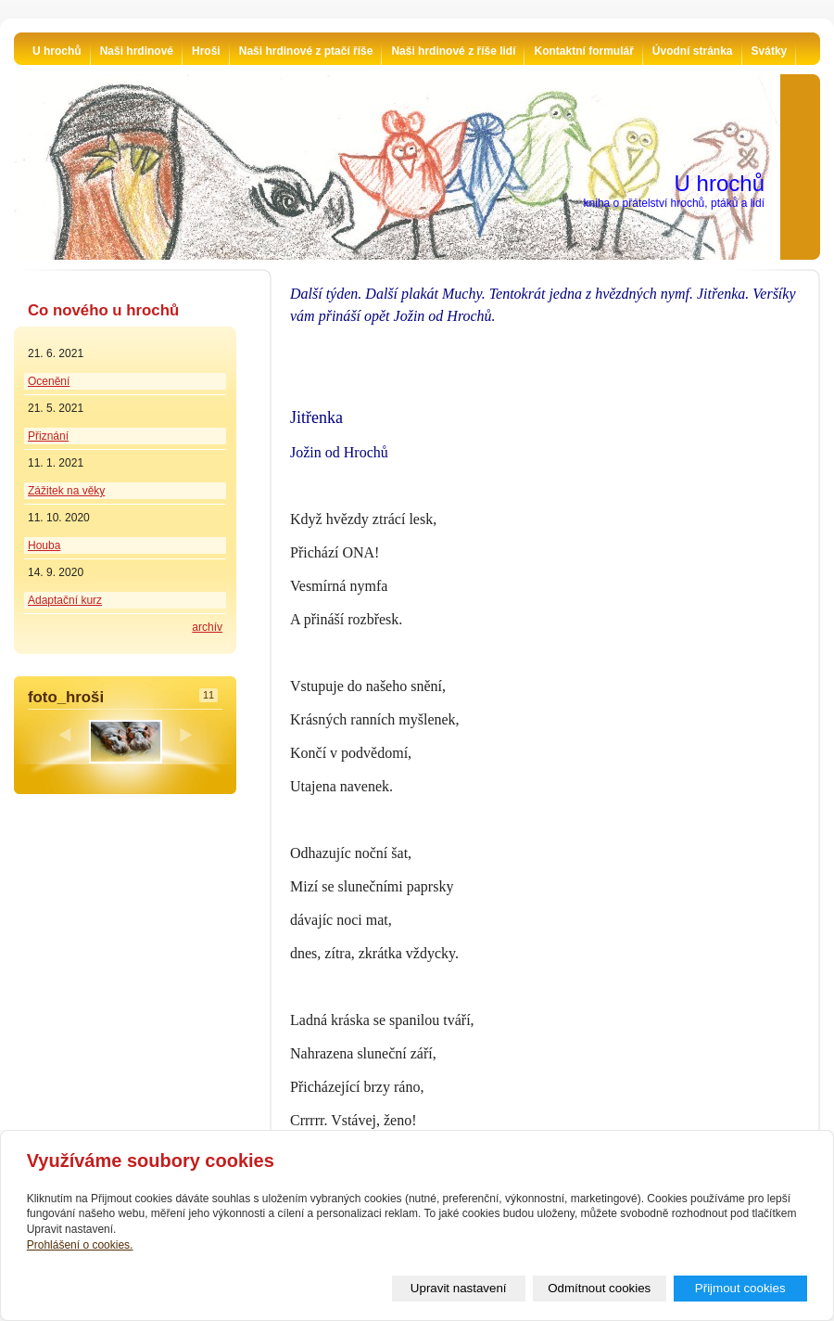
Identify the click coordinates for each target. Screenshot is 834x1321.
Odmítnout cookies (599, 1288)
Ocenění (49, 381)
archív (207, 627)
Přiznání (48, 436)
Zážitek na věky (66, 490)
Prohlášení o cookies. (80, 1244)
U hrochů (57, 51)
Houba (44, 545)
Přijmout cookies (740, 1288)
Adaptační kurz (65, 600)
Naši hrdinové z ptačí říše (306, 51)
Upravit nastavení (459, 1288)
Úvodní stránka (692, 51)
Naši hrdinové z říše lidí (453, 51)
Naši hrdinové (136, 51)
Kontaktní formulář (583, 51)
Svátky (770, 51)
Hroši (206, 51)
